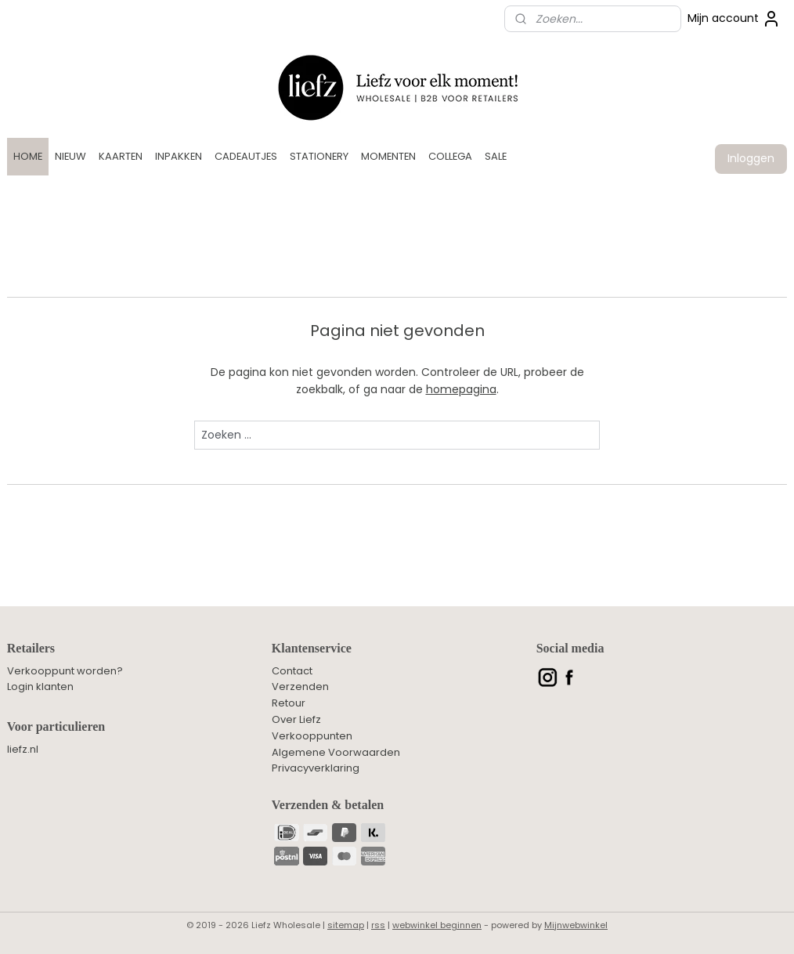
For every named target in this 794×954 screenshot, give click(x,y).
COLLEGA (450, 156)
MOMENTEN (388, 156)
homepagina (461, 389)
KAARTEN (121, 156)
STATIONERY (319, 156)
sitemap (345, 925)
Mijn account (734, 18)
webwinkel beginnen (437, 925)
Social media (570, 648)
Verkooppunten (312, 735)
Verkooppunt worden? (65, 670)
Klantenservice (312, 648)
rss (378, 925)
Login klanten (40, 686)
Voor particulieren (56, 726)
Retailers (31, 648)
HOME (27, 156)
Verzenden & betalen (328, 804)
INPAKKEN (178, 156)
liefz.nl (22, 749)
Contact (292, 670)
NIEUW (70, 156)
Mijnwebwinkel (576, 925)
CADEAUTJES (246, 156)
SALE (496, 156)
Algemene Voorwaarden (336, 752)
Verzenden (300, 686)
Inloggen (750, 158)
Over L (287, 719)
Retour (288, 703)
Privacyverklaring (315, 768)
